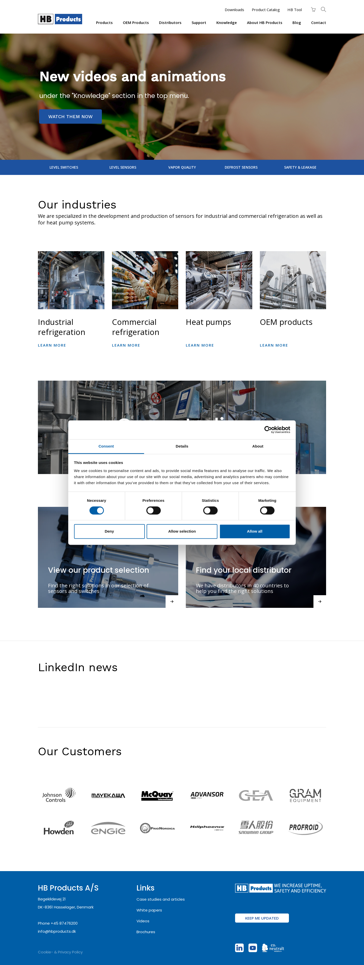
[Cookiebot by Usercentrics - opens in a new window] (268, 429)
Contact (318, 22)
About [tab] (257, 446)
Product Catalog (266, 9)
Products (104, 22)
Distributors (170, 22)
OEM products (136, 22)
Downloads (234, 9)
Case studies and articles (160, 899)
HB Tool (294, 9)
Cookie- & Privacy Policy (60, 952)
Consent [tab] (106, 446)
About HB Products (264, 22)
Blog (296, 22)
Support (199, 22)
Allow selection (182, 531)
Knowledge (226, 22)
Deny (109, 531)
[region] (182, 97)
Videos (142, 921)
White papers (149, 910)
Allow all (254, 531)
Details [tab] (182, 446)
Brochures (145, 931)
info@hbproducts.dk (57, 931)
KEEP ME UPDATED (262, 918)
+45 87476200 (64, 923)
